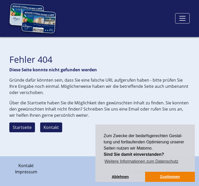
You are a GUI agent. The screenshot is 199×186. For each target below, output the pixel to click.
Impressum (26, 172)
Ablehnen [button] (120, 177)
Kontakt (51, 127)
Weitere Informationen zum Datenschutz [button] (141, 161)
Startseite (22, 127)
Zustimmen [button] (170, 177)
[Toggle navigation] (182, 18)
